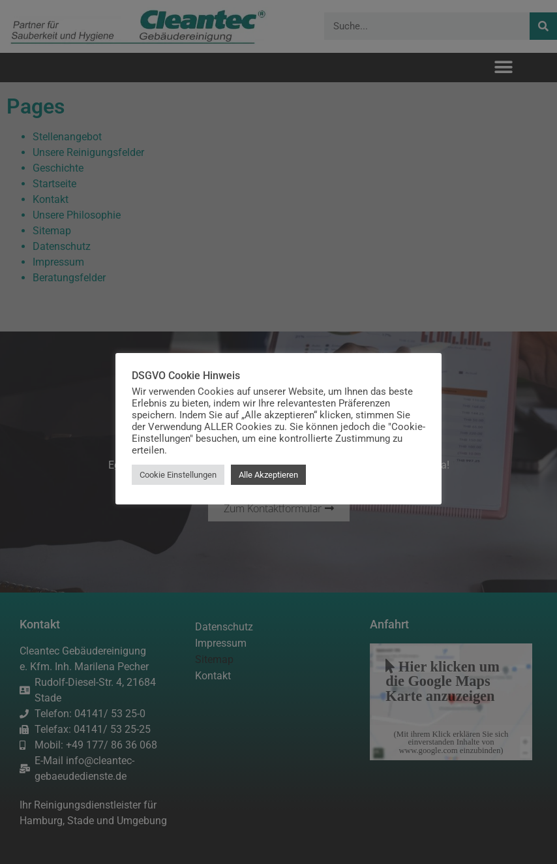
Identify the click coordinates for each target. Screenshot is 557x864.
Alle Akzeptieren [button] (268, 475)
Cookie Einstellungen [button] (178, 475)
